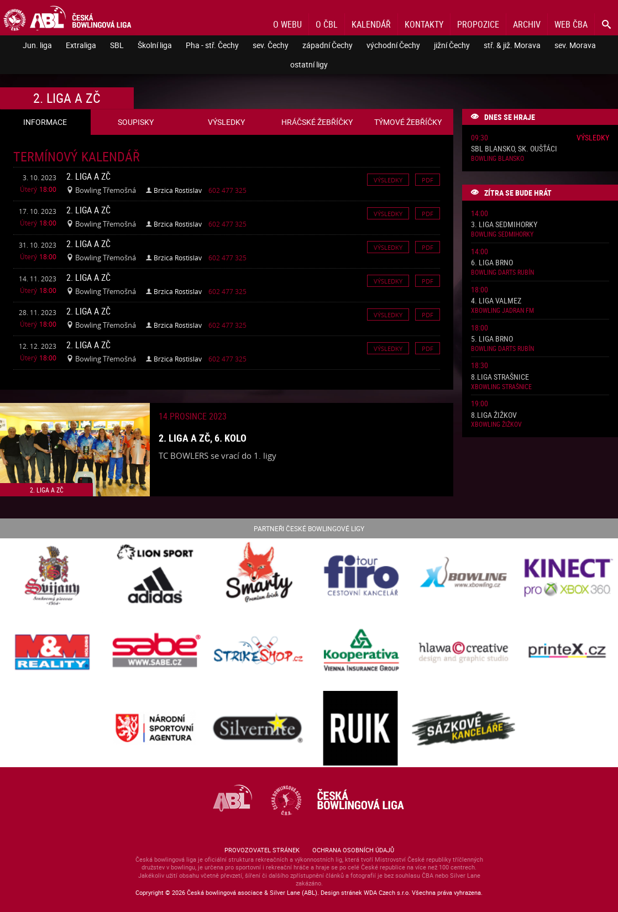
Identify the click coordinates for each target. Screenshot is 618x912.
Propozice (478, 24)
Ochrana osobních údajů (353, 850)
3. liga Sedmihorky (504, 224)
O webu (287, 24)
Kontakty (424, 24)
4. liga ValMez (496, 301)
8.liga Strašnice (500, 377)
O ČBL (327, 24)
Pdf (427, 179)
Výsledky (388, 179)
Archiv (527, 24)
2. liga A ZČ (88, 176)
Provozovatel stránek (262, 850)
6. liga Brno (492, 263)
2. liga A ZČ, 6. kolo (203, 437)
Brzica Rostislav (178, 190)
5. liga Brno (492, 339)
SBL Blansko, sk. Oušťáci (514, 149)
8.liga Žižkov (494, 415)
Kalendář (371, 24)
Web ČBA (571, 24)
